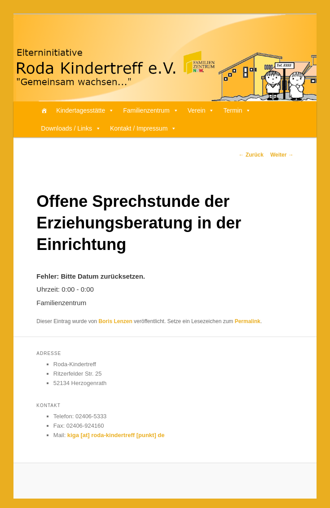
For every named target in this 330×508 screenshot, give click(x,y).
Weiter (282, 155)
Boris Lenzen (115, 321)
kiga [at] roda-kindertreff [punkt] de (116, 435)
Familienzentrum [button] (150, 110)
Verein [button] (201, 110)
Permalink (247, 321)
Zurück (251, 155)
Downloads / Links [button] (71, 128)
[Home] (44, 110)
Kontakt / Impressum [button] (143, 128)
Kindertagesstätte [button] (85, 110)
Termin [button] (237, 110)
